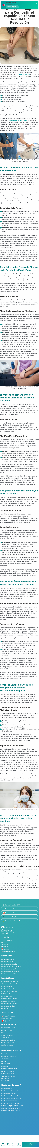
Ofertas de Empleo (7, 1035)
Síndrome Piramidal (7, 1073)
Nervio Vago (5, 1078)
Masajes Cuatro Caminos (9, 999)
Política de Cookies (7, 1045)
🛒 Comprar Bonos (7, 1018)
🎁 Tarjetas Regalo (7, 1021)
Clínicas (3, 1144)
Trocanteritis (5, 1059)
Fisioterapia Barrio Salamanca (11, 966)
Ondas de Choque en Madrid (10, 1108)
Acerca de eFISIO (6, 1030)
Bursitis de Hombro (7, 1071)
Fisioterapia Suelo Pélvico (9, 981)
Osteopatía (4, 1008)
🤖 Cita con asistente (8, 952)
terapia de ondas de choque (17, 120)
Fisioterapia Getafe (7, 961)
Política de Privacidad (8, 1040)
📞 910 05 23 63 (6, 940)
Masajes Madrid (6, 996)
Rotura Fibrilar (6, 1054)
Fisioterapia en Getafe (8, 1093)
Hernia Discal (5, 1061)
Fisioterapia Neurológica (9, 1003)
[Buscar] (34, 2)
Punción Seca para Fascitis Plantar (12, 1106)
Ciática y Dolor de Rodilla (9, 1069)
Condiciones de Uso (7, 1042)
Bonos (8, 1144)
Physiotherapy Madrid (8, 974)
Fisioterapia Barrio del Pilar (10, 971)
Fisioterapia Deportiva (8, 989)
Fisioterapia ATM (6, 986)
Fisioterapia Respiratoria (9, 991)
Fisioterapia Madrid (7, 959)
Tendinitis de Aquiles (8, 1076)
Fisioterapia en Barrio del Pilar (11, 1098)
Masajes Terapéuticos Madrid (10, 1111)
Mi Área (13, 1144)
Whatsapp (19, 943)
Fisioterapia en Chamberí (9, 1091)
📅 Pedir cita (5, 949)
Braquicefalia (5, 1081)
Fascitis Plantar (6, 1064)
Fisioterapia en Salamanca (9, 1101)
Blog (2, 1033)
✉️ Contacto (5, 947)
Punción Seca (5, 994)
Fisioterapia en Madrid (8, 1088)
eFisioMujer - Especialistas (9, 984)
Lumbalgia (4, 1066)
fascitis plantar (24, 74)
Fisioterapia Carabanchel (9, 964)
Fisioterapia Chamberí (8, 969)
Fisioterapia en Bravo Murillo (10, 1103)
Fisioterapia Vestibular (8, 1006)
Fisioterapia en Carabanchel (10, 1096)
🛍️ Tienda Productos (8, 1016)
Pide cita (30, 1144)
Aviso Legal (5, 1037)
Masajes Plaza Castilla (8, 1001)
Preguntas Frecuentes (8, 1028)
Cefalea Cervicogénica (8, 1056)
